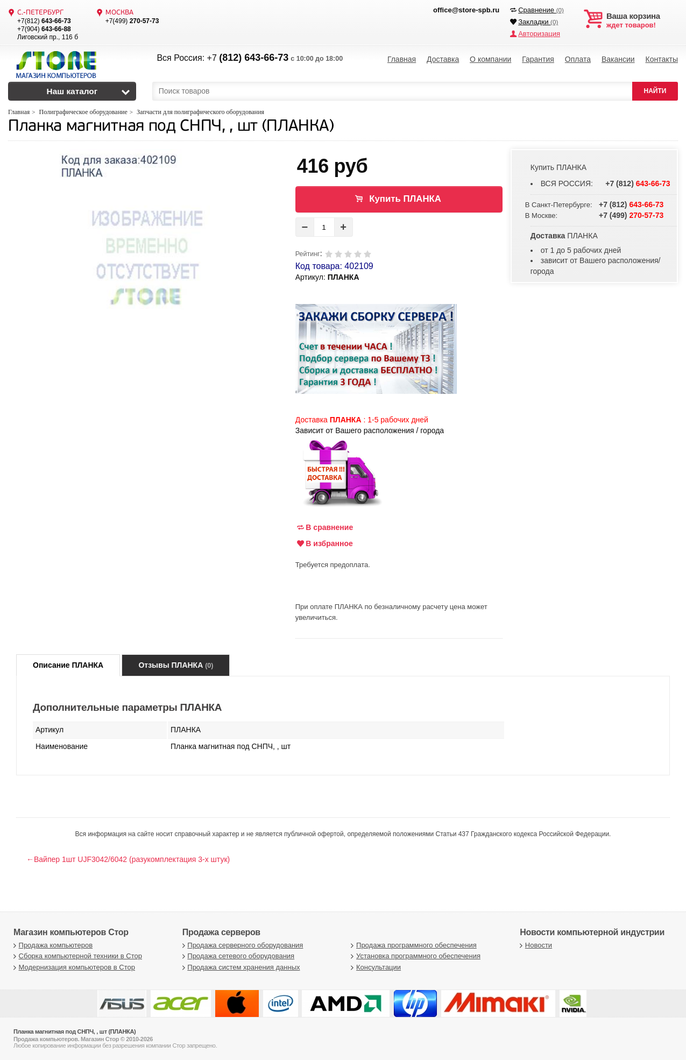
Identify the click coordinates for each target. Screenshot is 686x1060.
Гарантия (538, 59)
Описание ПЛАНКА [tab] (68, 665)
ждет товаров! (642, 20)
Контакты (661, 59)
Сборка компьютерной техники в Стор (76, 956)
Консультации (375, 967)
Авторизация (539, 34)
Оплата (578, 59)
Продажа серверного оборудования (241, 945)
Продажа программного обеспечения (413, 945)
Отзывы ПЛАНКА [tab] (175, 665)
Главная (401, 59)
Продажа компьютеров (52, 945)
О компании (490, 59)
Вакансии (618, 59)
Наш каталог (72, 91)
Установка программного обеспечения (414, 956)
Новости (534, 945)
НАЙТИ (655, 91)
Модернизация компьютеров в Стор (73, 967)
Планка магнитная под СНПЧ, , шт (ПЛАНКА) (171, 126)
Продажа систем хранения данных (240, 967)
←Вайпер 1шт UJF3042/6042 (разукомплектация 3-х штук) (128, 859)
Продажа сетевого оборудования (237, 956)
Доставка (443, 59)
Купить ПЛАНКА (405, 199)
